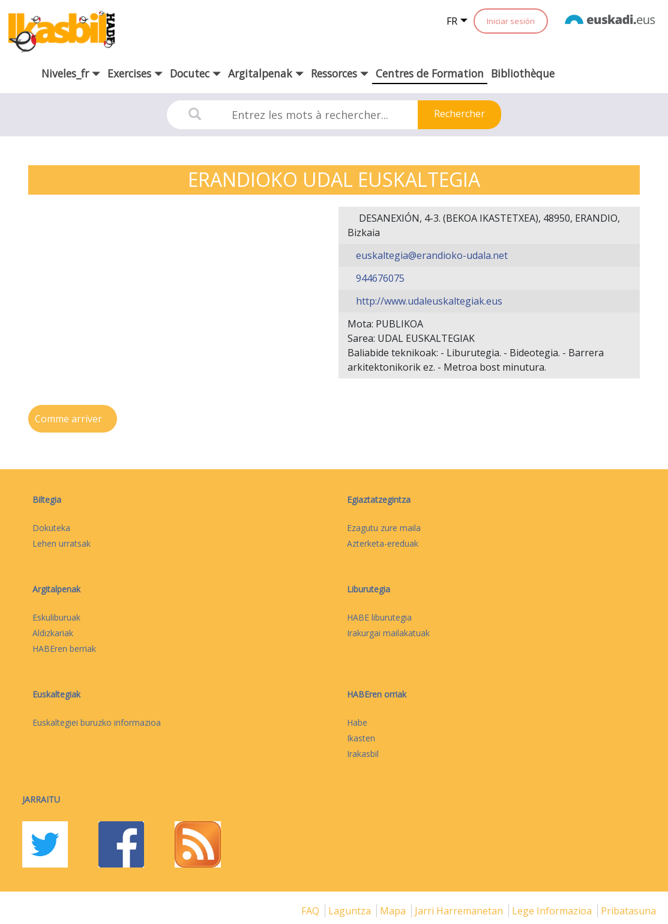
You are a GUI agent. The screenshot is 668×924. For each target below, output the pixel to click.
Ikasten (361, 738)
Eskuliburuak (56, 617)
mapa (394, 910)
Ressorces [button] (340, 73)
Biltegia (46, 499)
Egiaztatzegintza (379, 499)
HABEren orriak (376, 694)
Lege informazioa (553, 910)
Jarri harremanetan (460, 910)
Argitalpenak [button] (266, 73)
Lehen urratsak (61, 543)
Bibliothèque (523, 73)
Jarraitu (41, 799)
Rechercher (459, 113)
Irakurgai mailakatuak (388, 633)
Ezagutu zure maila (384, 527)
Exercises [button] (135, 73)
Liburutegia (368, 589)
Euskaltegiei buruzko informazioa (96, 722)
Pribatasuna (628, 910)
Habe (357, 722)
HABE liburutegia (379, 617)
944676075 (379, 278)
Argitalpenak (56, 589)
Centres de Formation (430, 73)
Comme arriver (69, 418)
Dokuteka (51, 527)
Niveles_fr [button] (70, 73)
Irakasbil (363, 753)
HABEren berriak (64, 648)
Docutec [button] (195, 73)
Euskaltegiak (56, 694)
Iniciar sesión (511, 21)
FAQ (311, 910)
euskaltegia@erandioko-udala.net (431, 255)
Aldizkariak (52, 633)
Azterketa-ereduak (382, 543)
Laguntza (350, 910)
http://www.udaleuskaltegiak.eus (428, 301)
